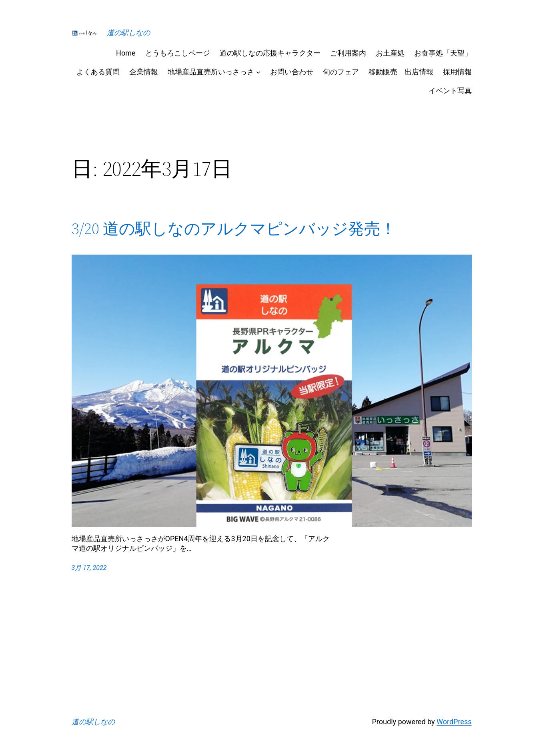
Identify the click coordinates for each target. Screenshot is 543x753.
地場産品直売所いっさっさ (211, 72)
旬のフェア (341, 72)
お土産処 (390, 53)
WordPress (454, 721)
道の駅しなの (128, 32)
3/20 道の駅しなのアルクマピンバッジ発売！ (234, 228)
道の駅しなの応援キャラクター (270, 53)
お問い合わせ (291, 72)
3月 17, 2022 (89, 568)
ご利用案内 (348, 53)
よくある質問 (98, 72)
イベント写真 (450, 90)
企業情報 (143, 72)
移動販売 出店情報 (401, 72)
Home (125, 53)
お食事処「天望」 (443, 53)
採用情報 (457, 72)
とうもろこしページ (177, 53)
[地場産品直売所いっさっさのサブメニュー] (258, 72)
